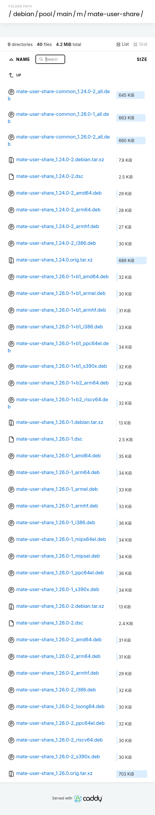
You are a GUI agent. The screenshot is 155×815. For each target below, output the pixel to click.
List (122, 44)
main (64, 14)
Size (142, 59)
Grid (140, 44)
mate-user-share (113, 14)
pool (45, 14)
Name (23, 58)
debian (24, 14)
